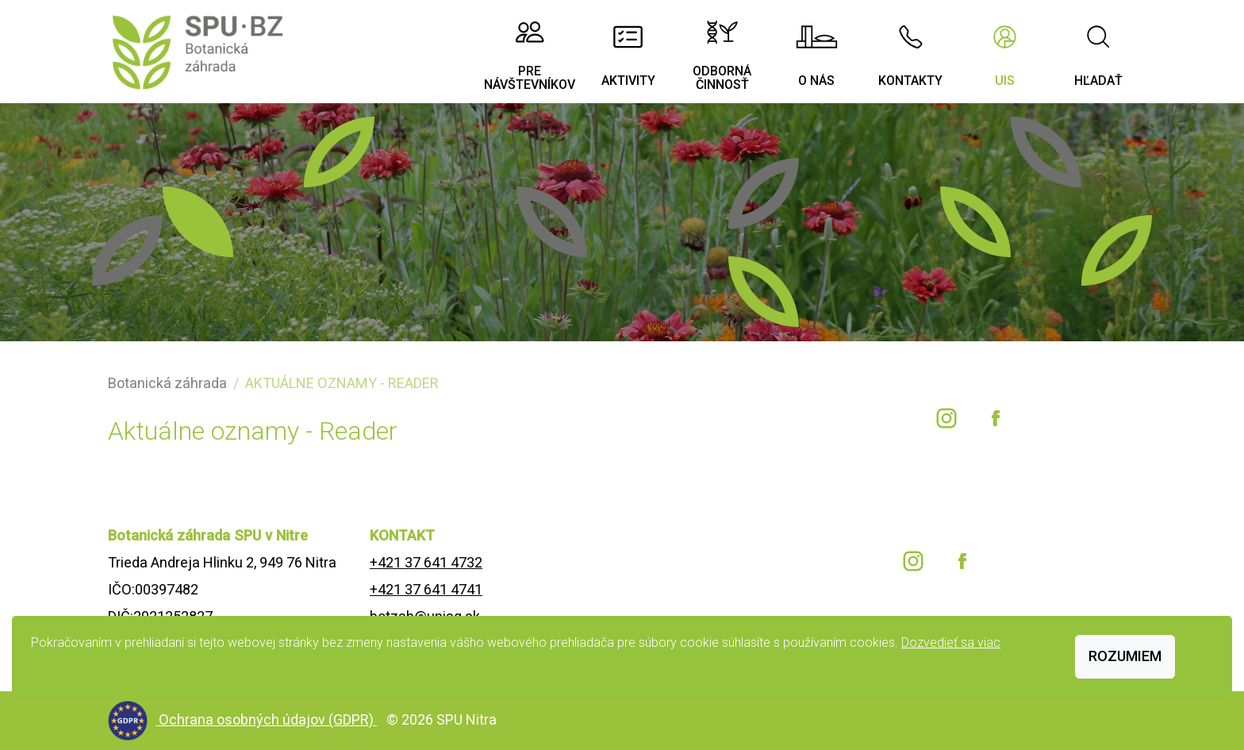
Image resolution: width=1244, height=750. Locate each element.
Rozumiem (1124, 656)
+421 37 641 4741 (426, 589)
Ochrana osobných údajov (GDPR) (268, 719)
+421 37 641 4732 (426, 562)
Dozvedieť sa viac (950, 642)
